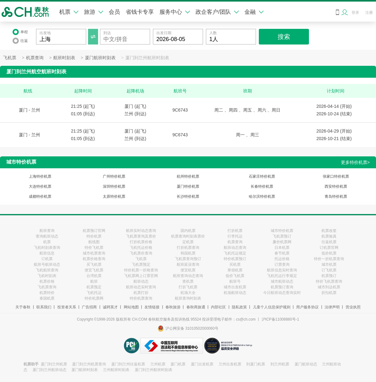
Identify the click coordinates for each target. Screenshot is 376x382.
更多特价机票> (355, 162)
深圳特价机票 (114, 186)
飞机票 (9, 57)
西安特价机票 (336, 186)
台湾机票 (94, 276)
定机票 (188, 242)
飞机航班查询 (47, 270)
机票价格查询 (94, 259)
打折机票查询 (188, 247)
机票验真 (329, 236)
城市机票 (329, 264)
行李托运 (235, 236)
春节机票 (282, 253)
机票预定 (94, 287)
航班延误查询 (188, 264)
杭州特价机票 (188, 176)
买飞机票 (94, 264)
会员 (114, 12)
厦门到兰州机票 (54, 364)
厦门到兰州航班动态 (49, 370)
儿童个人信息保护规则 (271, 307)
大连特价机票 (40, 186)
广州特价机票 (114, 176)
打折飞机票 (188, 287)
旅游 (93, 12)
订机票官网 (329, 247)
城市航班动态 (282, 281)
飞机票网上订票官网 (141, 276)
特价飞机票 (94, 247)
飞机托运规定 (235, 253)
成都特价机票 (40, 196)
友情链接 (151, 307)
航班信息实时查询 (282, 270)
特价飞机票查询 (329, 281)
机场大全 (188, 292)
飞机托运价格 (141, 247)
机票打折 (141, 292)
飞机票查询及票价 (141, 236)
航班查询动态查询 (188, 276)
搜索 (284, 36)
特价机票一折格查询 (141, 270)
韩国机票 (188, 253)
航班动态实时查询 (141, 287)
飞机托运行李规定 (282, 276)
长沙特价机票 (188, 196)
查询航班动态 (47, 236)
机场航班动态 (235, 292)
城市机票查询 (94, 253)
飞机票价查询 (141, 253)
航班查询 (47, 230)
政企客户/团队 (217, 12)
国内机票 (188, 230)
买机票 (235, 264)
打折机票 (235, 230)
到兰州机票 (279, 364)
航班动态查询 (235, 247)
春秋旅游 (172, 307)
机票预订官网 (94, 230)
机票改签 (329, 230)
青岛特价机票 (336, 196)
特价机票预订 (235, 259)
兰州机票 (157, 364)
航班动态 (141, 281)
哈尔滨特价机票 (262, 196)
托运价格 (282, 259)
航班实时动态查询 (141, 230)
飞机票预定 (141, 264)
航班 (94, 281)
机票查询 (35, 57)
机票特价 (47, 292)
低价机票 (329, 253)
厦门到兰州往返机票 (128, 364)
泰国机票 (47, 298)
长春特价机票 (262, 186)
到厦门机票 (255, 364)
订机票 (47, 259)
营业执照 (353, 307)
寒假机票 (235, 270)
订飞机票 (329, 270)
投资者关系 (66, 307)
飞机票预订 (282, 236)
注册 (369, 12)
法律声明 (332, 307)
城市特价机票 (282, 230)
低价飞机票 (235, 276)
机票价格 (47, 281)
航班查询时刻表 (188, 298)
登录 (355, 12)
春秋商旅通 (195, 307)
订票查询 (282, 264)
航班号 (235, 281)
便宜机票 (188, 270)
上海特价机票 (40, 176)
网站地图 (131, 307)
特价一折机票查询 (329, 259)
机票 (68, 12)
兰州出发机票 (230, 364)
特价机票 (94, 236)
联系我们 (43, 307)
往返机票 (329, 242)
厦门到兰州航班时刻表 (147, 57)
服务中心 (174, 12)
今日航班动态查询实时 (282, 292)
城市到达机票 (329, 287)
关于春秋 (22, 307)
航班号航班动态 (47, 264)
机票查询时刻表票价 (188, 236)
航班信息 (47, 253)
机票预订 (329, 276)
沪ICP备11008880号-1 (280, 319)
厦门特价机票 (188, 186)
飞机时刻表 (47, 276)
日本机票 (282, 247)
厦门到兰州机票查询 (89, 364)
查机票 (188, 281)
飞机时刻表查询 (47, 247)
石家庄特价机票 (262, 176)
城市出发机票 (235, 287)
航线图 (94, 242)
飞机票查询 (47, 287)
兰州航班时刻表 (116, 370)
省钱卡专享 (140, 12)
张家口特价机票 (336, 176)
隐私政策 (239, 307)
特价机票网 (94, 298)
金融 (254, 12)
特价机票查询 (141, 298)
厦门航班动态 (306, 364)
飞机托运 (94, 292)
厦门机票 (177, 364)
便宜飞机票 (94, 270)
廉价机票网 (282, 242)
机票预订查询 (282, 287)
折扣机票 (329, 292)
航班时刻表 (64, 57)
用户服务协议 (307, 307)
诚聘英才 (110, 307)
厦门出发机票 (202, 364)
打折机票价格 (141, 242)
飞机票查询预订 (188, 259)
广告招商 (89, 307)
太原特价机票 (114, 196)
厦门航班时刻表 (100, 57)
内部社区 (218, 307)
